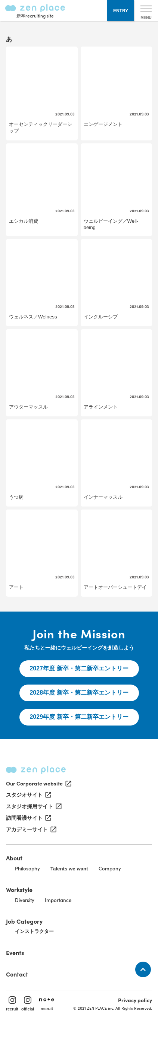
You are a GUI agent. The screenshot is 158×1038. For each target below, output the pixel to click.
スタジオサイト (28, 795)
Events (15, 952)
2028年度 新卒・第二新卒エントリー (79, 692)
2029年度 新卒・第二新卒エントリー (79, 717)
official (27, 1003)
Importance (58, 900)
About (14, 858)
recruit (12, 1003)
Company (110, 868)
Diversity (24, 900)
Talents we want (69, 869)
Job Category (24, 921)
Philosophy (27, 868)
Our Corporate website (38, 783)
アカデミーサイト (30, 829)
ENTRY (120, 10)
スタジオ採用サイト (33, 806)
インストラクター (34, 931)
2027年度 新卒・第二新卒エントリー (79, 668)
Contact (17, 974)
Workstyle (19, 889)
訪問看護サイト (28, 818)
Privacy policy (135, 1000)
